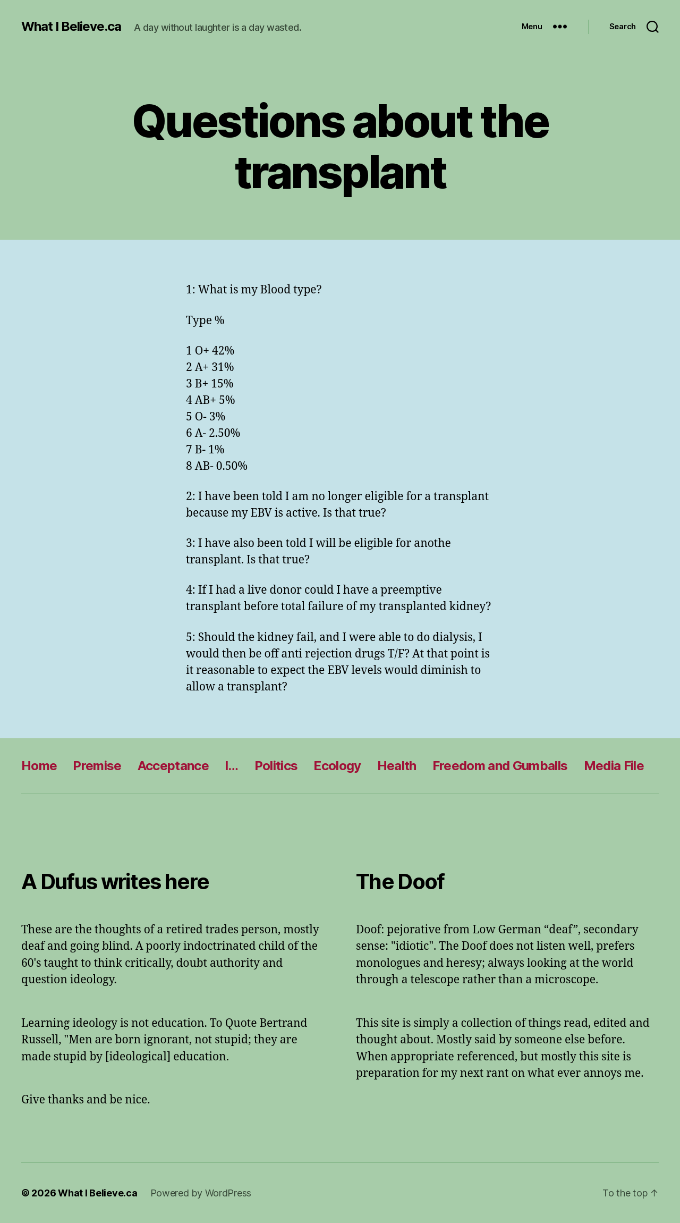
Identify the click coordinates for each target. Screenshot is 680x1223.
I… (232, 765)
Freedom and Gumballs (500, 765)
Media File (614, 765)
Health (396, 765)
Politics (276, 765)
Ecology (337, 765)
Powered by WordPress (201, 1193)
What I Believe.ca (71, 26)
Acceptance (173, 765)
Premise (97, 765)
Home (39, 765)
